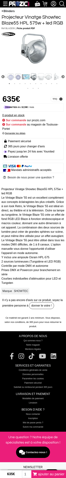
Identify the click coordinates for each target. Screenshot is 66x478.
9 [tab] (51, 83)
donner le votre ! (41, 305)
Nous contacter (33, 414)
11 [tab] (28, 88)
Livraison (33, 402)
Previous (3, 77)
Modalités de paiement (33, 398)
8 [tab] (46, 83)
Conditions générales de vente (33, 370)
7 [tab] (41, 83)
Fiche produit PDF (26, 28)
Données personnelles (33, 374)
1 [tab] (9, 83)
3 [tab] (20, 83)
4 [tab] (25, 83)
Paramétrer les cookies (33, 378)
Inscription (33, 418)
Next (63, 77)
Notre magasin (33, 345)
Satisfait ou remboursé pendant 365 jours (33, 387)
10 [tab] (57, 83)
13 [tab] (38, 88)
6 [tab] (35, 83)
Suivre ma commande (33, 427)
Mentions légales (33, 349)
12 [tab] (33, 88)
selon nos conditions (15, 322)
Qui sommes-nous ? (33, 340)
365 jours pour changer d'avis (26, 146)
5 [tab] (30, 83)
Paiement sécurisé (33, 383)
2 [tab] (14, 83)
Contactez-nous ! (33, 452)
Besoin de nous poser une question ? (28, 177)
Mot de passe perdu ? (33, 422)
